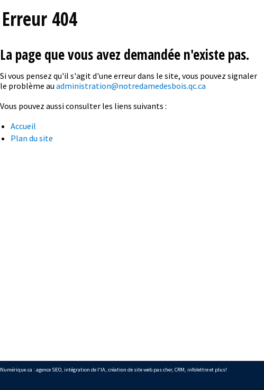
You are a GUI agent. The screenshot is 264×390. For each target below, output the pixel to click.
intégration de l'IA (84, 369)
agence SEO (48, 369)
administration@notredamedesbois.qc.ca (131, 85)
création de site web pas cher (140, 369)
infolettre (197, 369)
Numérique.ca (16, 369)
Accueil (23, 126)
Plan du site (32, 138)
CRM (180, 369)
